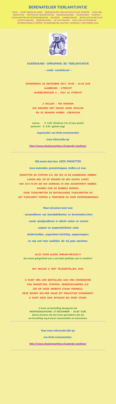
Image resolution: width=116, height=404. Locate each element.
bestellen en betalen (91, 17)
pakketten (18, 15)
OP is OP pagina (62, 20)
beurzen (55, 17)
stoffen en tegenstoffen (40, 15)
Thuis (15, 12)
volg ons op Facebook (84, 20)
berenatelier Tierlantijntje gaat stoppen (67, 12)
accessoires (82, 15)
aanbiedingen (69, 17)
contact (96, 15)
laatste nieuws (25, 20)
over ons (97, 12)
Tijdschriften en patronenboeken (29, 17)
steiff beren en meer (31, 12)
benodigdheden (65, 15)
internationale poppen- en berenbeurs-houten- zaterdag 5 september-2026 (58, 23)
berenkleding (43, 20)
